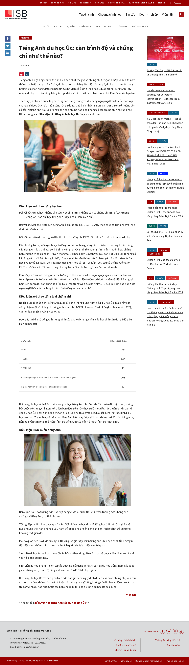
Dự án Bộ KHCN (58, 3)
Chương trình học (109, 14)
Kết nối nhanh (150, 631)
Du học (108, 26)
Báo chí (58, 26)
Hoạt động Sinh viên (157, 113)
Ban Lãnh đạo (173, 645)
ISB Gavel (99, 3)
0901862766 (27, 642)
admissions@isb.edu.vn (28, 646)
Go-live (72, 3)
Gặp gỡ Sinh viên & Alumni (142, 3)
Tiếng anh (121, 26)
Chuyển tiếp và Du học (125, 649)
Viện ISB (167, 14)
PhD (161, 84)
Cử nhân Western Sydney (117, 660)
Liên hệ (161, 3)
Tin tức (130, 14)
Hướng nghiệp (140, 26)
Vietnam (178, 3)
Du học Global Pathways (147, 660)
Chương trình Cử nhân (125, 640)
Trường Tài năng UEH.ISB (167, 640)
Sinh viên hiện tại (116, 3)
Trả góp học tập (173, 660)
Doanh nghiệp (148, 14)
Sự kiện (43, 3)
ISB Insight (85, 3)
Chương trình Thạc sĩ (126, 645)
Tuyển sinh (86, 14)
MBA (97, 26)
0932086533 (40, 642)
